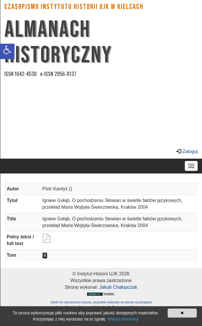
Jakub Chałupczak (118, 287)
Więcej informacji (123, 319)
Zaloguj (189, 151)
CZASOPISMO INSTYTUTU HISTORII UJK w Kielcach (73, 6)
